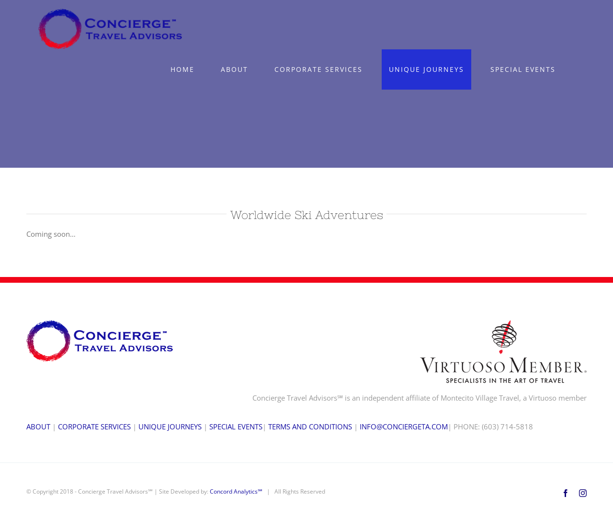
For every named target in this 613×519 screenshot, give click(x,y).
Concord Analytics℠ (236, 491)
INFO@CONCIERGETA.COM (404, 426)
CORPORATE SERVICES (94, 426)
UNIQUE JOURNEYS (170, 426)
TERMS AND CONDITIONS (310, 426)
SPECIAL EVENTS (235, 426)
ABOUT (38, 426)
